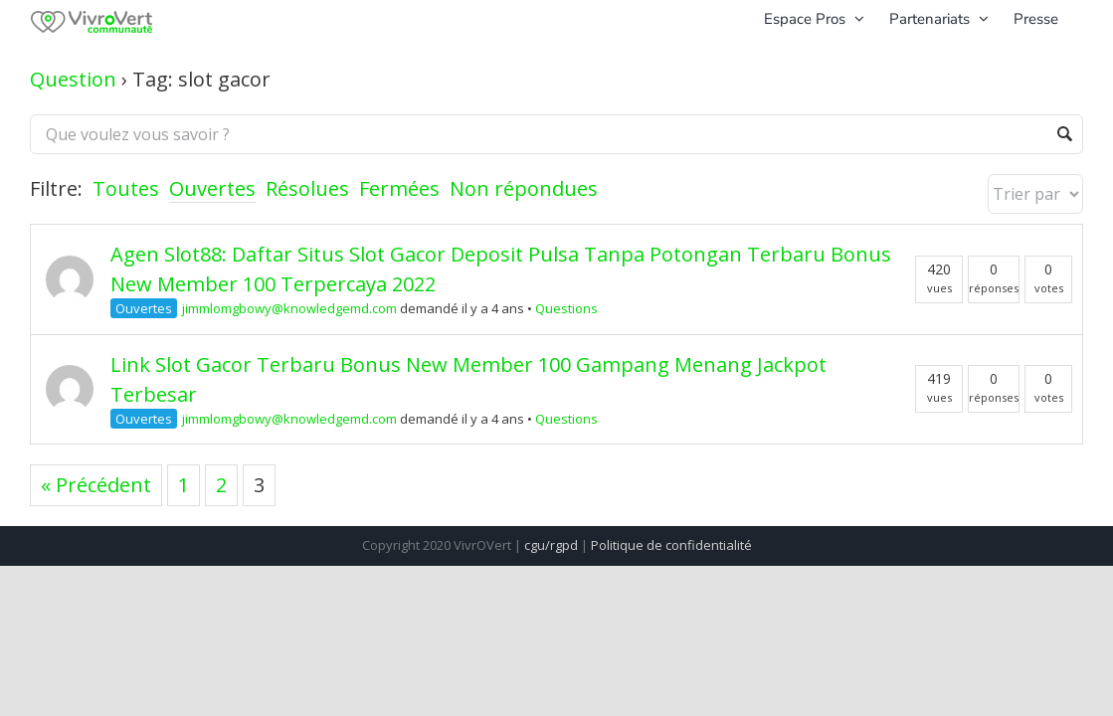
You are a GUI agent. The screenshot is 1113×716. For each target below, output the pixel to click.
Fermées (399, 188)
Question (73, 79)
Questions (566, 308)
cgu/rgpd (551, 545)
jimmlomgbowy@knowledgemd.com (289, 308)
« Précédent (96, 484)
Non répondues (524, 188)
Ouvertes (212, 188)
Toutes (126, 188)
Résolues (307, 188)
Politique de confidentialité (671, 545)
